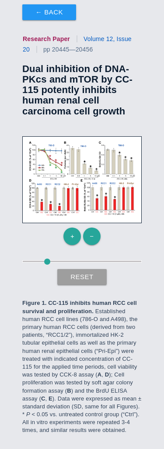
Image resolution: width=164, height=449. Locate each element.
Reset (82, 276)
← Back (49, 12)
